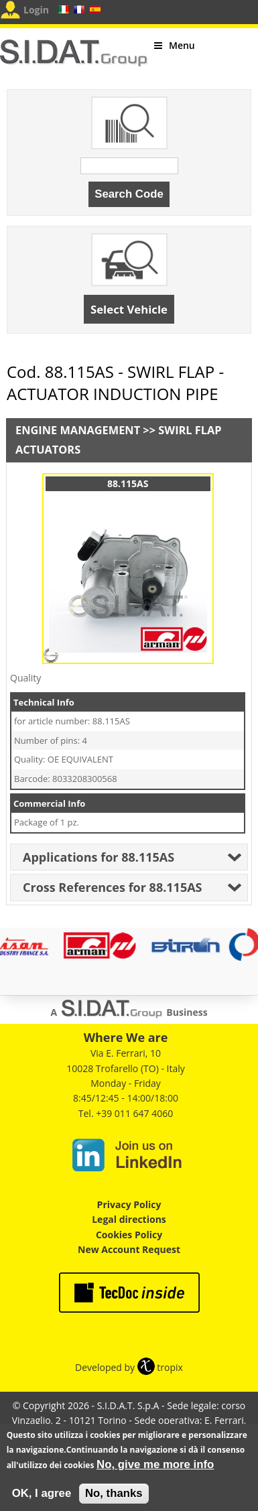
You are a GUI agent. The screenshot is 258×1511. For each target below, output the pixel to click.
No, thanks (114, 1499)
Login (36, 9)
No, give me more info (155, 1470)
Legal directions (129, 1219)
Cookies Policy (129, 1234)
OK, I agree (42, 1499)
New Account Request (129, 1249)
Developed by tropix (129, 1367)
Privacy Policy (129, 1204)
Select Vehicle (129, 309)
